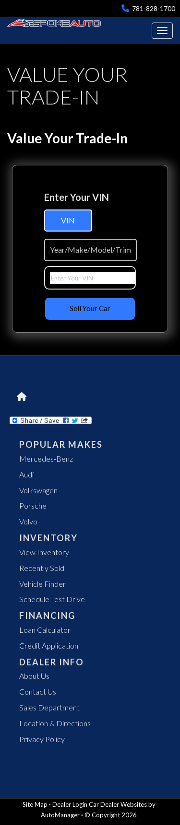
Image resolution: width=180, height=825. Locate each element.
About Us (34, 675)
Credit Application (48, 645)
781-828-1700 (148, 8)
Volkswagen (38, 490)
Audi (26, 474)
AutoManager (60, 815)
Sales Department (49, 707)
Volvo (28, 521)
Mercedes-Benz (46, 458)
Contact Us (37, 691)
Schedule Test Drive (52, 599)
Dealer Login (69, 804)
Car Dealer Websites (118, 804)
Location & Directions (55, 723)
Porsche (33, 505)
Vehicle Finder (42, 583)
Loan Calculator (45, 629)
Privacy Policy (42, 739)
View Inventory (44, 552)
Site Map (35, 804)
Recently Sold (41, 567)
